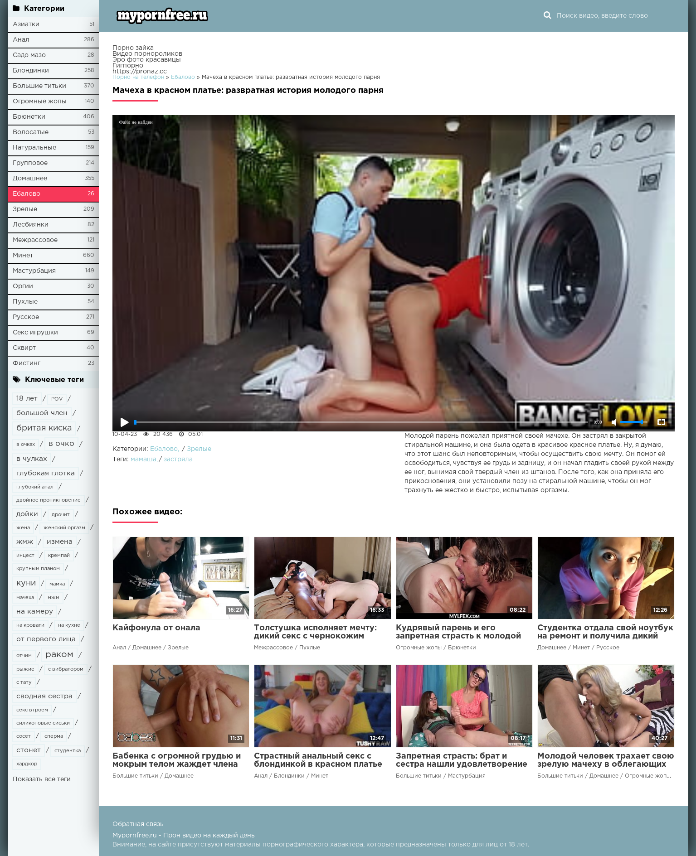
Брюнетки (29, 117)
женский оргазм (64, 528)
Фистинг (26, 363)
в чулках (31, 459)
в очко (61, 443)
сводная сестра (44, 696)
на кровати (30, 625)
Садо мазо (29, 55)
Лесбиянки (31, 224)
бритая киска (44, 428)
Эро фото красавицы (146, 60)
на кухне (69, 625)
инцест (25, 555)
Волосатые (31, 132)
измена (60, 542)
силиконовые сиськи (43, 723)
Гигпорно (127, 65)
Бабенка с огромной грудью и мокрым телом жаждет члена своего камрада (176, 764)
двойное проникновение (48, 500)
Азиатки (26, 24)
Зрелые (25, 209)
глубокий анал (35, 487)
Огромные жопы (40, 101)
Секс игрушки (35, 332)
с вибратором (65, 669)
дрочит (61, 515)
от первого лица (46, 639)
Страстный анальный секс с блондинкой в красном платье (318, 760)
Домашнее (30, 178)
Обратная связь (138, 824)
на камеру (34, 611)
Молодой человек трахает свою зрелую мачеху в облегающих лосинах (605, 764)
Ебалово (26, 194)
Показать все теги (42, 779)
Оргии (23, 286)
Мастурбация (34, 271)
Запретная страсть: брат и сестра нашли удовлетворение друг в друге (461, 764)
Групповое (30, 163)
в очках (25, 444)
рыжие (25, 669)
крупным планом (38, 568)
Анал (21, 40)
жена (23, 528)
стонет (28, 750)
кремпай (59, 555)
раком (59, 654)
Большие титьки (39, 86)
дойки (27, 514)
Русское (26, 317)
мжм (53, 597)
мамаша (143, 459)
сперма (53, 736)
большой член (42, 413)
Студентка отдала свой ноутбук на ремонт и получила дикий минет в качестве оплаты (605, 636)
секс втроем (32, 710)
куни (26, 583)
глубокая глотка (45, 473)
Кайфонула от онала (156, 628)
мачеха (25, 597)
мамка (57, 584)
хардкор (26, 764)
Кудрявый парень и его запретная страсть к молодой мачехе (458, 636)
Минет (23, 255)
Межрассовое (35, 240)
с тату (24, 682)
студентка (67, 751)
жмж (24, 542)
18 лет (27, 398)
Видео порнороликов (147, 54)
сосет (23, 736)
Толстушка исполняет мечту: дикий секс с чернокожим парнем (315, 636)
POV (57, 399)
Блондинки (31, 70)
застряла (178, 459)
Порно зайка (133, 48)
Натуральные (34, 147)
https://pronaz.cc (139, 71)
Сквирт (24, 348)
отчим (24, 655)
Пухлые (25, 302)
